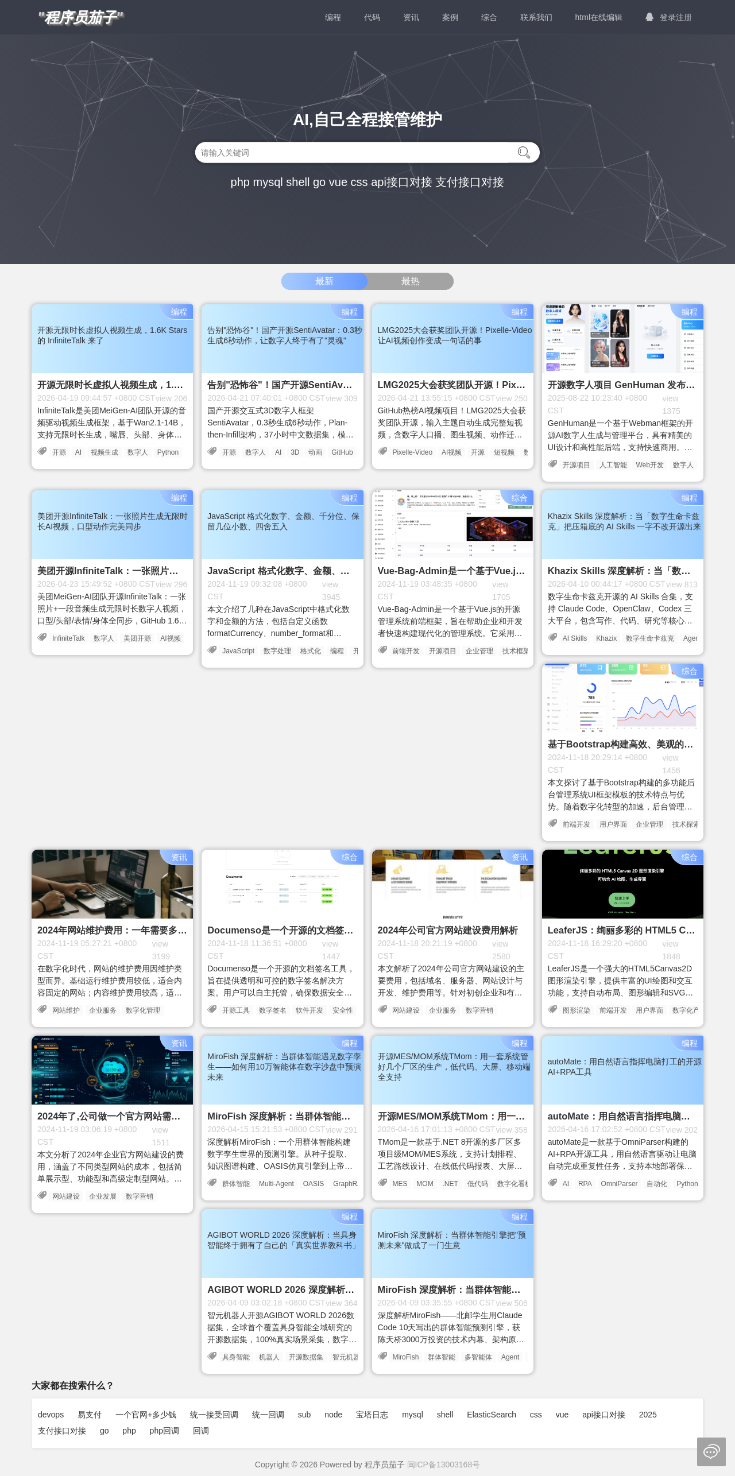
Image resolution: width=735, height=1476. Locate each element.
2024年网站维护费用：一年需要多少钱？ (121, 930)
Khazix (606, 638)
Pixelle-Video (412, 452)
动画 (315, 452)
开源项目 (576, 465)
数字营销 (479, 1010)
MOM (424, 1184)
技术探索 (686, 824)
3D (295, 452)
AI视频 (452, 452)
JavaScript (238, 651)
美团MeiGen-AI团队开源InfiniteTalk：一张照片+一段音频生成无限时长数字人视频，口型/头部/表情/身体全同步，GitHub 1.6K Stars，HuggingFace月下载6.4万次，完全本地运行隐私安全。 (112, 620)
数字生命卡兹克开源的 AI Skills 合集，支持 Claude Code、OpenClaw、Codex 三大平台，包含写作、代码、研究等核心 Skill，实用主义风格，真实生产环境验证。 (621, 620)
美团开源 (137, 638)
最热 (410, 281)
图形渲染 (576, 1010)
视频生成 (104, 452)
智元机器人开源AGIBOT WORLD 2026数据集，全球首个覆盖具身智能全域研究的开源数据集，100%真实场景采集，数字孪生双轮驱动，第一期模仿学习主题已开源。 (282, 1339)
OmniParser (619, 1184)
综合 (489, 17)
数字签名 (273, 1010)
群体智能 (236, 1184)
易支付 (90, 1414)
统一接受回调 (214, 1414)
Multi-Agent (276, 1184)
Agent (510, 1357)
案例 (450, 17)
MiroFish (405, 1357)
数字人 (137, 452)
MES (399, 1184)
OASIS (313, 1184)
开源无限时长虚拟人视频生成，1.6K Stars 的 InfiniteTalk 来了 (166, 384)
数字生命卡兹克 (650, 638)
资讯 (411, 17)
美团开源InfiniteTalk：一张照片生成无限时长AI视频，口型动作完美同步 (186, 570)
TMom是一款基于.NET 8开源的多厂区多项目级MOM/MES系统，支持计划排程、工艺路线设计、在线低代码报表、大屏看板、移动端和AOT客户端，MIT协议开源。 (450, 1166)
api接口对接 (401, 182)
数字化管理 (143, 1010)
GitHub (342, 452)
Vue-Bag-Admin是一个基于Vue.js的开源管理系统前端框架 (500, 570)
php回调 (164, 1430)
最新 (324, 281)
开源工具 (236, 1010)
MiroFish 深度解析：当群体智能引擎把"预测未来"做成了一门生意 (513, 1289)
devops (51, 1414)
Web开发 (649, 465)
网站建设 (406, 1010)
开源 (59, 452)
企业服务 (103, 1010)
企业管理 (479, 651)
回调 (201, 1430)
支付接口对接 (469, 182)
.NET (450, 1184)
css (359, 182)
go (319, 182)
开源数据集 (306, 1357)
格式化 (310, 651)
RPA (585, 1184)
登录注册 (668, 17)
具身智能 (236, 1357)
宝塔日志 (372, 1414)
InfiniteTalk (68, 638)
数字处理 (277, 651)
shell (298, 182)
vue (338, 182)
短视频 (504, 452)
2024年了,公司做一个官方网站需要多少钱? (125, 1116)
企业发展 (103, 1196)
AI (78, 452)
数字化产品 (689, 1010)
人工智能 (613, 465)
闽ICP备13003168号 (444, 1464)
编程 (333, 17)
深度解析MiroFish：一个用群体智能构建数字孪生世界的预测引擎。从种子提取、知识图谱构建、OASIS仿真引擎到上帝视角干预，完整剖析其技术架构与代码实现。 (280, 1166)
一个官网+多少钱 (145, 1414)
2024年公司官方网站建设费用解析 (448, 930)
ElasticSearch (491, 1414)
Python (168, 452)
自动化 (657, 1184)
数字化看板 (514, 1184)
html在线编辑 (598, 17)
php (240, 182)
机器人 (269, 1357)
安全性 (342, 1010)
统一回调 (268, 1414)
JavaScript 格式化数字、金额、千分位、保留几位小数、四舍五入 (342, 570)
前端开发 (406, 651)
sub (304, 1414)
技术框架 (516, 651)
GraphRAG (350, 1184)
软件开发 (309, 1010)
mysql (268, 182)
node (333, 1414)
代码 (372, 17)
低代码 (477, 1184)
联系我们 (536, 17)
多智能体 (478, 1357)
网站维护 (66, 1010)
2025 (648, 1414)
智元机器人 (349, 1357)
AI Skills (575, 638)
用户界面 (613, 824)
